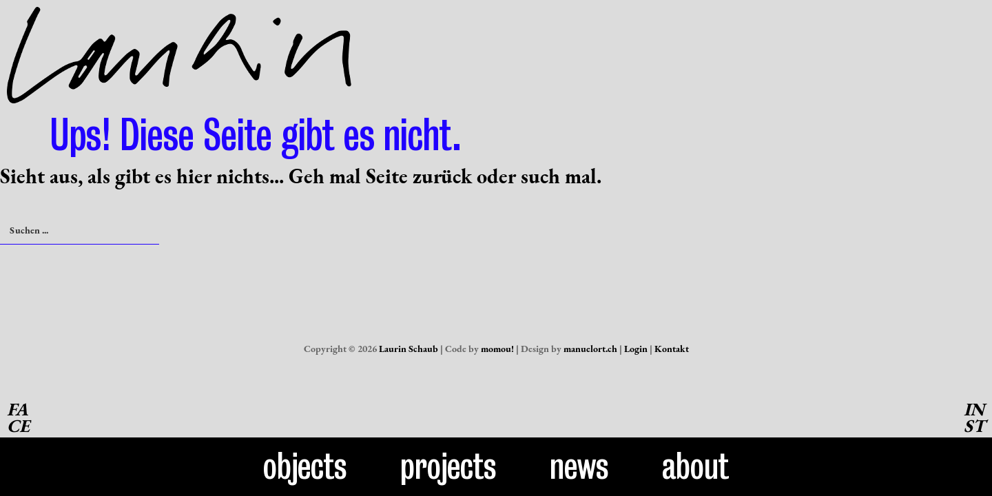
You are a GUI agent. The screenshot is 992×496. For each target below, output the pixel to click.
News (579, 466)
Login (636, 348)
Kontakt (671, 348)
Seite (387, 176)
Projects (448, 466)
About (695, 466)
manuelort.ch (590, 348)
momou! (497, 348)
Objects (305, 466)
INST (974, 418)
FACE (18, 418)
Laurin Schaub (408, 348)
